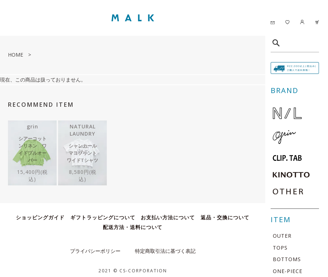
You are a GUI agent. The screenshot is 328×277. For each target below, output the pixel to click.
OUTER (282, 235)
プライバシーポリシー (95, 247)
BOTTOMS (287, 259)
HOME (15, 54)
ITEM (281, 219)
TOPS (280, 247)
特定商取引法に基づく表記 (165, 247)
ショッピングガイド (40, 213)
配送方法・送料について (132, 223)
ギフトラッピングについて (102, 213)
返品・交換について (225, 213)
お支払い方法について (168, 213)
